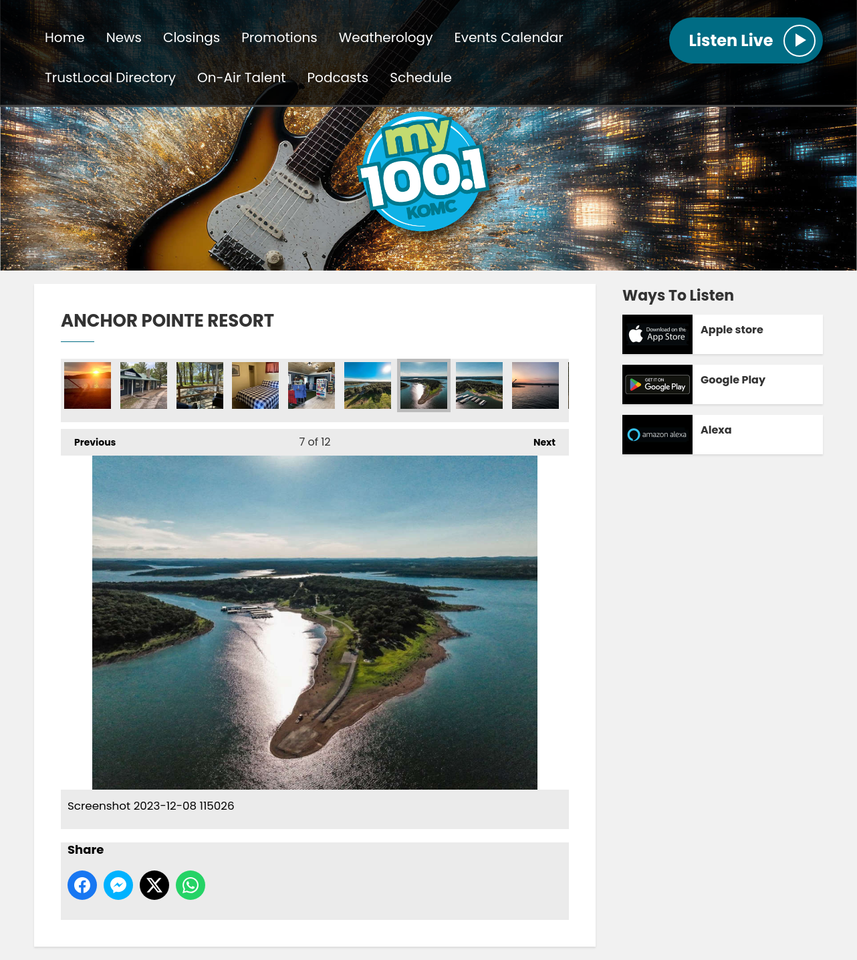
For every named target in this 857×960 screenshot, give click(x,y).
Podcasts (338, 77)
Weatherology (386, 37)
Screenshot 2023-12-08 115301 (535, 385)
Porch (199, 385)
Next (538, 439)
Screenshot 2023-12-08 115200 (143, 385)
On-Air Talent (241, 77)
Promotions (279, 37)
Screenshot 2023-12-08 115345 (87, 385)
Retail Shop (311, 385)
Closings (191, 37)
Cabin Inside (255, 385)
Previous (88, 439)
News (124, 37)
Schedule (421, 77)
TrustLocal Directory (110, 77)
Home (65, 37)
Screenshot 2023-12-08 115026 (423, 385)
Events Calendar (508, 37)
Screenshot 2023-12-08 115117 (479, 385)
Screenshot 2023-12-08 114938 (367, 385)
